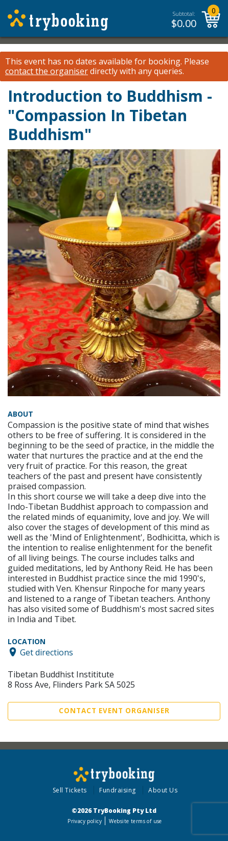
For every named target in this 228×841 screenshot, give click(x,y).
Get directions (46, 651)
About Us (162, 790)
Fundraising (117, 790)
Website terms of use (135, 821)
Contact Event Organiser (114, 710)
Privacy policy (84, 821)
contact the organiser (46, 71)
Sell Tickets (70, 790)
